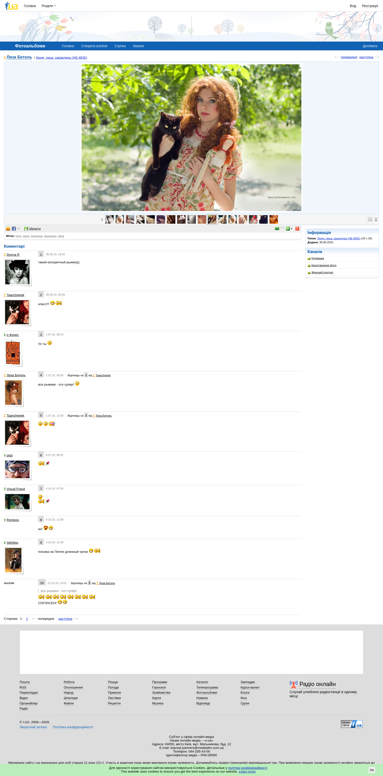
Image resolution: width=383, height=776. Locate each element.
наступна (366, 57)
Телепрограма (207, 687)
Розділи (47, 6)
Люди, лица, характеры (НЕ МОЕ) (61, 57)
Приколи (114, 692)
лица (61, 235)
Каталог (202, 682)
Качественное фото (322, 265)
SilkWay (11, 542)
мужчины (37, 235)
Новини (202, 698)
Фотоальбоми (206, 692)
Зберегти (32, 229)
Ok (372, 770)
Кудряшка (316, 258)
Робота (69, 682)
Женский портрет (320, 272)
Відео (24, 698)
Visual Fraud (14, 489)
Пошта (25, 682)
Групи (245, 703)
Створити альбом (94, 46)
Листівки (114, 698)
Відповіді (203, 703)
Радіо (24, 708)
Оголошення (73, 687)
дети (18, 235)
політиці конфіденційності (247, 768)
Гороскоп (159, 687)
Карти (156, 698)
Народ (69, 692)
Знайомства (161, 692)
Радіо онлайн (317, 684)
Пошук (113, 682)
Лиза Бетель (19, 57)
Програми (159, 682)
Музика (157, 703)
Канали (138, 46)
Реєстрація (370, 6)
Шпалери (71, 698)
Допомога (370, 46)
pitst (8, 455)
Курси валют (250, 687)
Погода (113, 687)
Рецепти (114, 703)
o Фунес (11, 335)
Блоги (245, 692)
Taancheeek (14, 295)
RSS (23, 687)
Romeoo (11, 520)
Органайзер (28, 703)
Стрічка (120, 46)
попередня (349, 57)
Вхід (353, 6)
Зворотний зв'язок (33, 727)
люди (26, 235)
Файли (69, 703)
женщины (50, 235)
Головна (30, 6)
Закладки (248, 682)
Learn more (247, 771)
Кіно (244, 698)
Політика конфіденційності (73, 727)
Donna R (12, 254)
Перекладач (29, 692)
